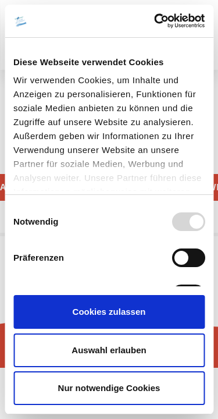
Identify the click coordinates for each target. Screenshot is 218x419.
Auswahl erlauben (109, 350)
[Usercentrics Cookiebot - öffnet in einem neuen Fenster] (155, 21)
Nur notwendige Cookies (109, 388)
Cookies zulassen (109, 312)
